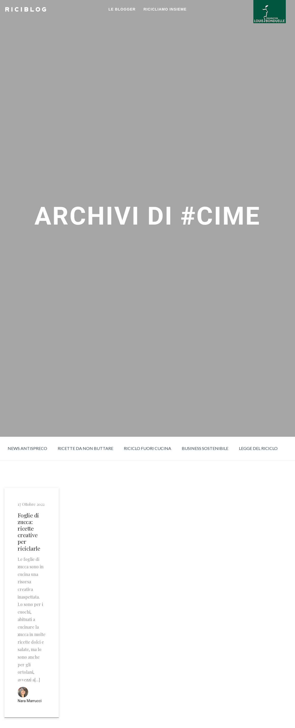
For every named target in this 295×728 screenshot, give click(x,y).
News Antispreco (27, 448)
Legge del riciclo (258, 448)
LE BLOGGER (122, 9)
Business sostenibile (205, 448)
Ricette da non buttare (85, 448)
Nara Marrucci (30, 701)
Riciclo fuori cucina (147, 448)
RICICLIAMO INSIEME (165, 9)
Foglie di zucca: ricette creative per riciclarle (29, 532)
